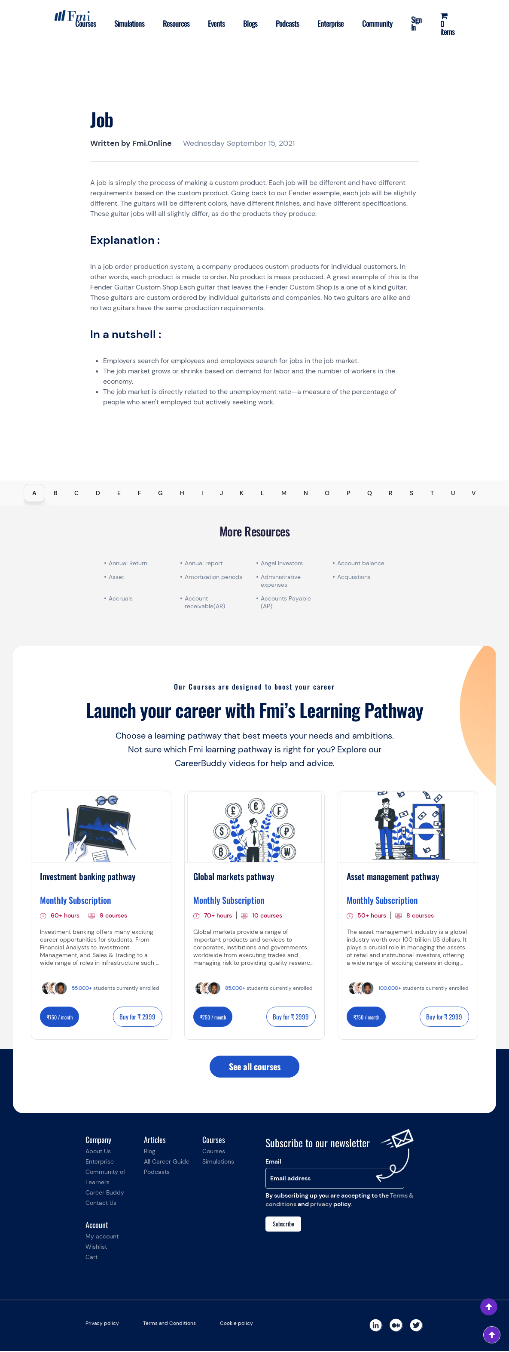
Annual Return (128, 563)
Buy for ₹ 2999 (137, 1016)
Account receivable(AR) (205, 602)
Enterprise (329, 23)
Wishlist (96, 1247)
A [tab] (34, 493)
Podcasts (285, 23)
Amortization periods (214, 577)
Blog (149, 1152)
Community (376, 23)
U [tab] (453, 493)
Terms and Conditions (169, 1324)
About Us (98, 1152)
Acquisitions (354, 577)
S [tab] (411, 493)
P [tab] (348, 493)
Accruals (121, 598)
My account (102, 1237)
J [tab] (221, 493)
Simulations (125, 23)
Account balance (360, 563)
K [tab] (242, 493)
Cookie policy (236, 1324)
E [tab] (119, 493)
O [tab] (327, 493)
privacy (321, 1204)
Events (213, 23)
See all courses (254, 1067)
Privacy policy (102, 1324)
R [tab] (391, 493)
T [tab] (432, 493)
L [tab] (262, 493)
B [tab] (56, 493)
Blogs (248, 23)
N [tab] (306, 493)
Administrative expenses (281, 580)
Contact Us (100, 1203)
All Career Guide (166, 1162)
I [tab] (202, 493)
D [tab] (98, 493)
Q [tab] (369, 493)
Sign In (415, 23)
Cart (91, 1258)
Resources (173, 23)
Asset (116, 577)
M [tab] (284, 493)
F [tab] (139, 493)
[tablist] (254, 492)
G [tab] (160, 493)
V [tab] (474, 493)
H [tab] (182, 493)
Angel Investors (282, 563)
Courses (81, 23)
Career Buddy (104, 1193)
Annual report (203, 563)
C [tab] (76, 493)
